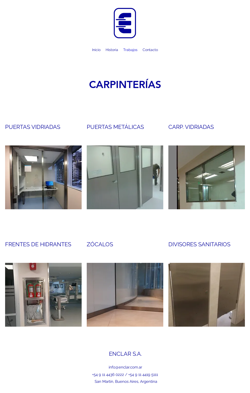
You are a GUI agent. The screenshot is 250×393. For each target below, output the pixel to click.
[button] (43, 177)
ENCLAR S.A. (125, 353)
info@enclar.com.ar (125, 367)
